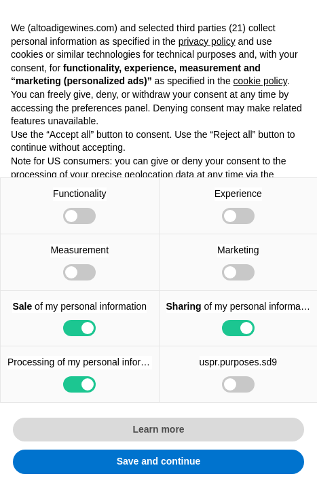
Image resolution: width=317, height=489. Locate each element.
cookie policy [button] (260, 80)
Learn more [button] (158, 429)
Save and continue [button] (159, 461)
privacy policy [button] (207, 41)
